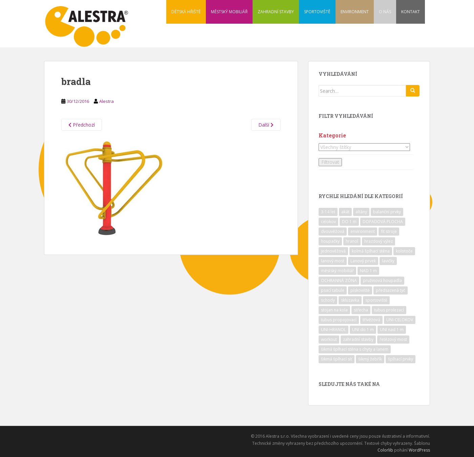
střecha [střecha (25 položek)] (361, 310)
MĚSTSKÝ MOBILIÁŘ (229, 12)
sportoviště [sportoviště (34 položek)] (376, 300)
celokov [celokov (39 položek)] (328, 221)
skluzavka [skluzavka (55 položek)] (350, 300)
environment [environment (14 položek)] (362, 231)
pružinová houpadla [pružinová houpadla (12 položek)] (382, 280)
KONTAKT (410, 12)
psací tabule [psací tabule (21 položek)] (332, 290)
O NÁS (385, 12)
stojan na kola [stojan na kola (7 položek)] (334, 310)
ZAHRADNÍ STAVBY (276, 12)
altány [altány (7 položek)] (361, 212)
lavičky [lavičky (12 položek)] (388, 261)
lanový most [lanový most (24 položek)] (332, 261)
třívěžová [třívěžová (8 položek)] (371, 320)
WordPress (419, 450)
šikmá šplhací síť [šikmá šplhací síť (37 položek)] (336, 359)
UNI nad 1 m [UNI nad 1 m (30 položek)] (392, 329)
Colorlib (385, 450)
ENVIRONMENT (355, 12)
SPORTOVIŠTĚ (317, 12)
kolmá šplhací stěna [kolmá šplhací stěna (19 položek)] (371, 251)
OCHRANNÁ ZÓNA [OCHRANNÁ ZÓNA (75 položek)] (339, 280)
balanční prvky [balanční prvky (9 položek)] (387, 212)
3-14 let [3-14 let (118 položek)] (328, 212)
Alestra (106, 101)
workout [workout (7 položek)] (329, 339)
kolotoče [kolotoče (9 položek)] (404, 251)
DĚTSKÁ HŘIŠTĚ (186, 12)
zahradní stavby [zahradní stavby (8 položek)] (358, 339)
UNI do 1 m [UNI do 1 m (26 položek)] (363, 329)
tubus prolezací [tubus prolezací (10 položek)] (389, 310)
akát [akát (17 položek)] (345, 212)
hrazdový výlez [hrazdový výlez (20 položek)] (378, 241)
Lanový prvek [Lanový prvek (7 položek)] (363, 261)
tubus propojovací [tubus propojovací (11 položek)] (339, 320)
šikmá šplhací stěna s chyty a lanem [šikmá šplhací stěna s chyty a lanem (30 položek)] (354, 349)
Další (266, 125)
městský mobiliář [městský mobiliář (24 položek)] (337, 271)
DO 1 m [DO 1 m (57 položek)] (349, 221)
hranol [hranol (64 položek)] (352, 241)
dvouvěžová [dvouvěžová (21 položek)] (332, 231)
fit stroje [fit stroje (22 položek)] (389, 231)
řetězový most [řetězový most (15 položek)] (393, 339)
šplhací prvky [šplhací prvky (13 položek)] (400, 359)
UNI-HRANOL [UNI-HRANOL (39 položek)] (333, 329)
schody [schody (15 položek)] (328, 300)
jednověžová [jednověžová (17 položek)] (333, 251)
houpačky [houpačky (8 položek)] (330, 241)
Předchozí (81, 125)
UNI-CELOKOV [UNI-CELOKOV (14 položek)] (399, 320)
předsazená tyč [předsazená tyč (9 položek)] (390, 290)
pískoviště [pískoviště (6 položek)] (360, 290)
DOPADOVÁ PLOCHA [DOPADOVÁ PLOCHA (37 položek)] (383, 221)
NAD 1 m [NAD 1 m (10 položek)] (368, 271)
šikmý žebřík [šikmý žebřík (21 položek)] (370, 359)
